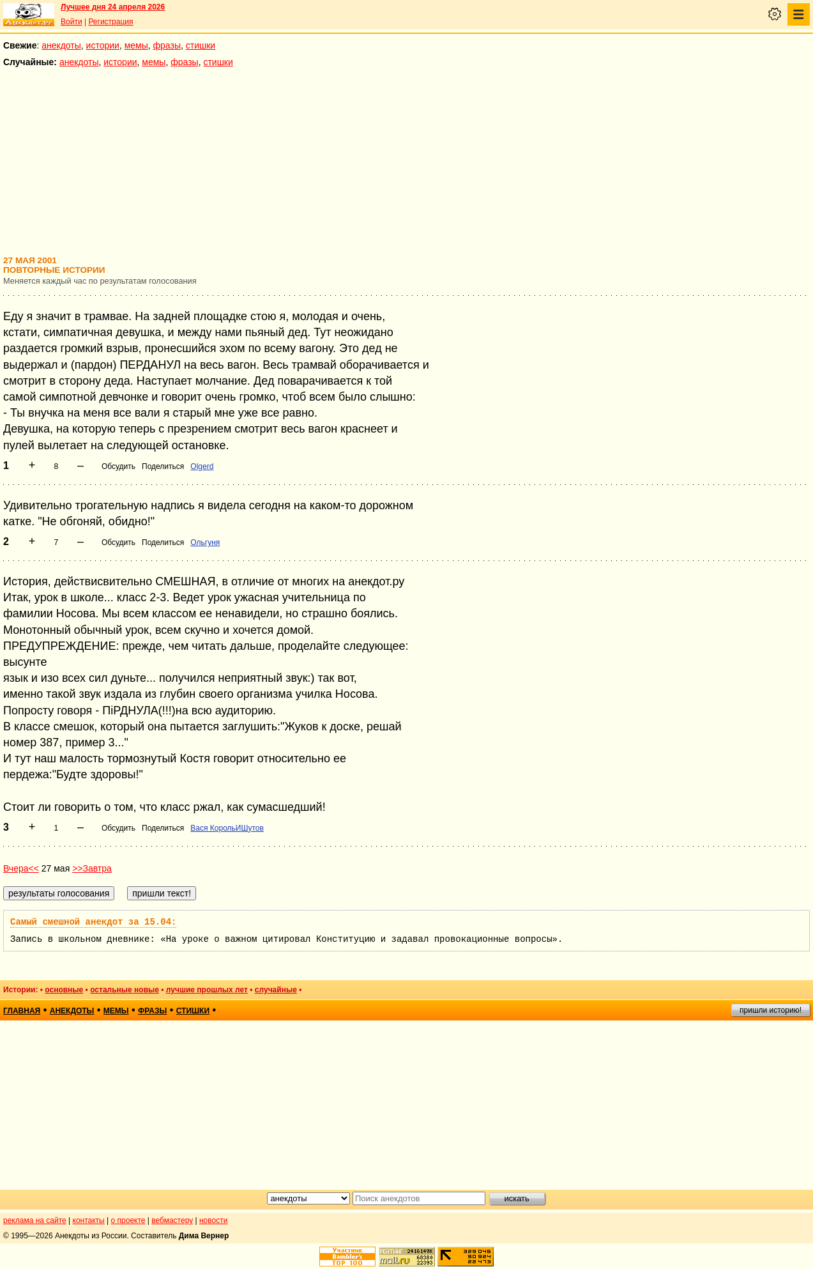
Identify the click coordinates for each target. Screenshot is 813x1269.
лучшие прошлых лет (207, 989)
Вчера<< (21, 868)
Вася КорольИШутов (227, 828)
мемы (136, 45)
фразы (167, 45)
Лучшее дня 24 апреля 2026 (113, 7)
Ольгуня (205, 542)
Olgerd (201, 466)
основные (64, 989)
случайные (276, 989)
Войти (71, 21)
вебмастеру (172, 1220)
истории (102, 45)
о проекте (128, 1220)
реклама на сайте (34, 1220)
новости (213, 1220)
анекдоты (61, 45)
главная (21, 1010)
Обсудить (118, 466)
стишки (200, 45)
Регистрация (110, 21)
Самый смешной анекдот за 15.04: (93, 922)
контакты (89, 1220)
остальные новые (124, 989)
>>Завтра (92, 868)
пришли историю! (771, 1010)
